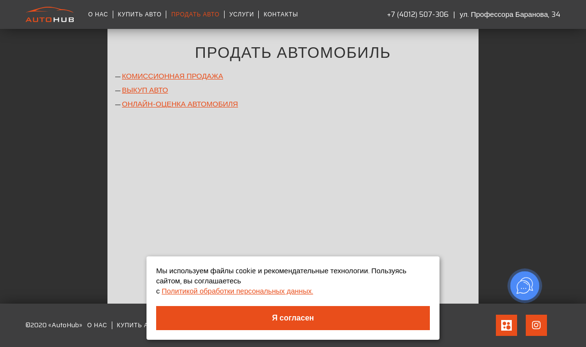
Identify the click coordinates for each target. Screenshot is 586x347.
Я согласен (293, 318)
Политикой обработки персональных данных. (237, 291)
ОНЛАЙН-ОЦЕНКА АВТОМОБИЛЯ (180, 104)
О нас (98, 14)
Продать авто (195, 14)
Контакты (281, 14)
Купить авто (140, 14)
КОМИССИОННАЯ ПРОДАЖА (172, 76)
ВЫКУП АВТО (145, 90)
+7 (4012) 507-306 (418, 14)
